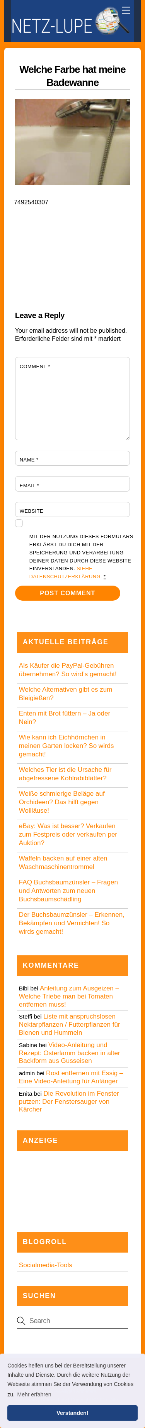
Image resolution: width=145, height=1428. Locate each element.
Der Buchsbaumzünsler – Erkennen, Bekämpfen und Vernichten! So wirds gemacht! (72, 923)
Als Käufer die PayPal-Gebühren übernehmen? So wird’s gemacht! (68, 670)
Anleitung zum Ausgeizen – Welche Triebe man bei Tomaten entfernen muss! (69, 996)
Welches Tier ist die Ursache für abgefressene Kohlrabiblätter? (65, 774)
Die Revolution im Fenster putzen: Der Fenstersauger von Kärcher (69, 1101)
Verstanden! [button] (72, 1413)
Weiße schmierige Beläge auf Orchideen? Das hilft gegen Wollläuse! (62, 802)
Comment (35, 366)
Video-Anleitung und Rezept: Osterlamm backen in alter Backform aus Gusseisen (69, 1053)
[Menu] (126, 10)
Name (29, 460)
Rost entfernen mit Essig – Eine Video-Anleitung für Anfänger (71, 1077)
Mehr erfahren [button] (34, 1394)
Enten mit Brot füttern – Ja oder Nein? (64, 718)
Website (31, 511)
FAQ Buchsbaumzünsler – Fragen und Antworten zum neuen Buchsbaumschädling (68, 891)
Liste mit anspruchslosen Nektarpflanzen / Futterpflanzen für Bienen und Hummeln (69, 1024)
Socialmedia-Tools (45, 1265)
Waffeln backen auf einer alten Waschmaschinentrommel (63, 863)
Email (29, 485)
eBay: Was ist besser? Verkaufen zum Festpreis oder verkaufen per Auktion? (68, 834)
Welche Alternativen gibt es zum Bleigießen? (66, 694)
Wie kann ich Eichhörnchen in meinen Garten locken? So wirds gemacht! (66, 746)
